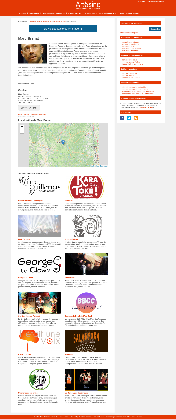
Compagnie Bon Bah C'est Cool (78, 316)
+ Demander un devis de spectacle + (100, 13)
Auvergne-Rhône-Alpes (38, 114)
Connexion (159, 1)
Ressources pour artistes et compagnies (138, 93)
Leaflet (92, 166)
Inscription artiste (145, 1)
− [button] (22, 131)
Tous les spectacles (129, 73)
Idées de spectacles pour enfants (135, 89)
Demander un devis (129, 60)
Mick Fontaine (24, 239)
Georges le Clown (25, 278)
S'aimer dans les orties (28, 393)
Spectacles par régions (131, 78)
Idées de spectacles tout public (134, 87)
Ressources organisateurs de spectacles (138, 91)
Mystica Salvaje (71, 239)
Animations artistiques (130, 42)
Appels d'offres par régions (132, 64)
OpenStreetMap (101, 166)
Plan (128, 417)
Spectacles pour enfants (131, 48)
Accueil (22, 13)
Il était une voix (24, 354)
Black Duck (70, 278)
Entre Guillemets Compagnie (30, 201)
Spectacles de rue (129, 46)
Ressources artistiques (129, 13)
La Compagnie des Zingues (76, 393)
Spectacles (34, 13)
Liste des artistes (60, 21)
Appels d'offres (74, 13)
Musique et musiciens (130, 44)
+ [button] (22, 127)
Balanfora (69, 354)
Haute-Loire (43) (23, 114)
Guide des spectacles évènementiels (40, 21)
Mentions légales (98, 417)
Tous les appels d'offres (131, 62)
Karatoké (69, 201)
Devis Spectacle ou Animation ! (63, 28)
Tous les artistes (128, 76)
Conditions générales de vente (115, 417)
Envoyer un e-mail (29, 108)
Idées (133, 417)
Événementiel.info (146, 107)
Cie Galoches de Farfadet (29, 316)
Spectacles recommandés (53, 13)
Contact (139, 417)
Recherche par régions (129, 33)
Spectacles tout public (130, 50)
